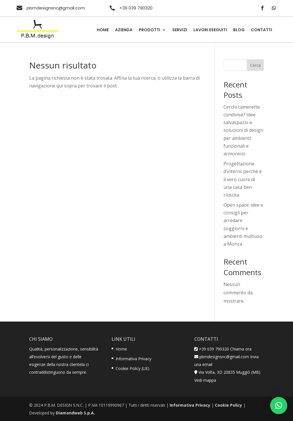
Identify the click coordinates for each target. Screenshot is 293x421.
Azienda (123, 30)
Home (103, 30)
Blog (239, 30)
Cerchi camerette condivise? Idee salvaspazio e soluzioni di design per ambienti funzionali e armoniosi (243, 130)
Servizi (179, 30)
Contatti (261, 30)
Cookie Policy (228, 405)
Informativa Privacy (133, 358)
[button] (278, 405)
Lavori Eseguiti (210, 30)
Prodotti (149, 30)
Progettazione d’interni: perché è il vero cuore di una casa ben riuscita (242, 179)
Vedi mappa (205, 380)
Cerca (255, 65)
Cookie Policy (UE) (132, 368)
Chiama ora (241, 349)
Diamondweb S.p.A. (75, 413)
